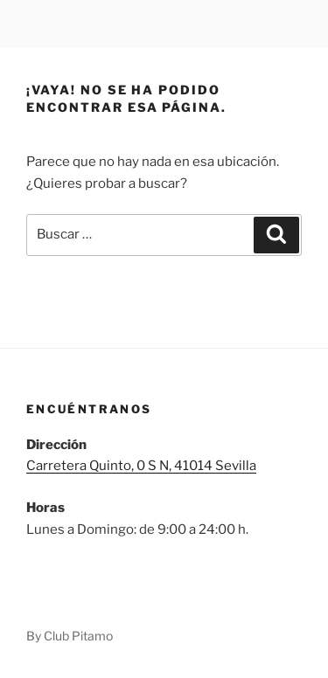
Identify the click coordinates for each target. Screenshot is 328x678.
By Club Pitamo (69, 635)
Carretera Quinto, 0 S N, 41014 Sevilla (141, 466)
